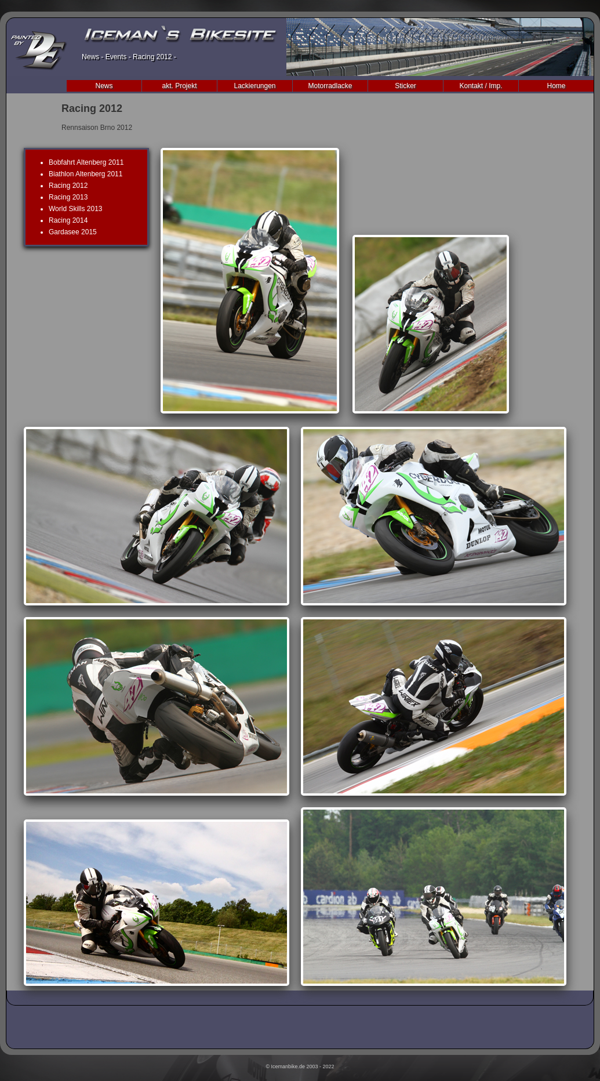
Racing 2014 (68, 220)
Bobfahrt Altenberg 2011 (86, 162)
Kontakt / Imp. (480, 86)
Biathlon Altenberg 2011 (85, 174)
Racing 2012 (68, 186)
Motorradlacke (330, 86)
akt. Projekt (179, 86)
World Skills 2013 (75, 209)
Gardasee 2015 (73, 232)
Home (556, 86)
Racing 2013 (68, 197)
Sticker (405, 86)
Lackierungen (254, 86)
